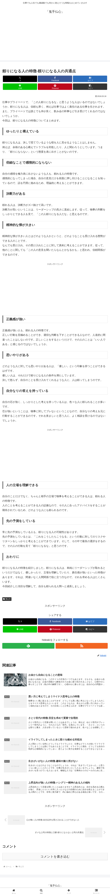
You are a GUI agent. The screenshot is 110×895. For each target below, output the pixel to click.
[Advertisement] (55, 40)
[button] (90, 86)
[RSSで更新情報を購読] (82, 646)
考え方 (7, 599)
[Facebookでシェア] (55, 79)
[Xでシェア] (20, 79)
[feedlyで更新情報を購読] (28, 646)
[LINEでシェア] (20, 86)
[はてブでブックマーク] (90, 79)
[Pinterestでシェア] (55, 86)
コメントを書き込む (55, 857)
